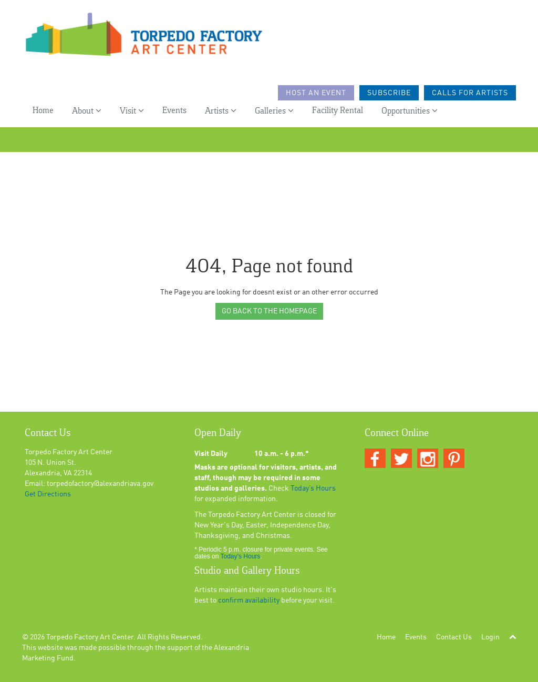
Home (43, 110)
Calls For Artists (470, 93)
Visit (132, 111)
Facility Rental (337, 110)
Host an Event (316, 93)
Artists (220, 111)
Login (490, 637)
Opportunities (409, 111)
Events (174, 110)
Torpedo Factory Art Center (89, 637)
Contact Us (454, 637)
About (86, 111)
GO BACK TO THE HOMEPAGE (269, 311)
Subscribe (389, 93)
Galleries (274, 111)
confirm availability (249, 600)
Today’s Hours (313, 488)
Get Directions (48, 494)
